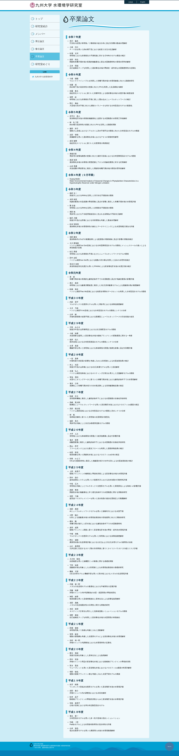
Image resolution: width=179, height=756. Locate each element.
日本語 (130, 2)
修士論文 (39, 49)
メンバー (40, 34)
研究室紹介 (41, 26)
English (142, 2)
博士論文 (39, 41)
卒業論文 (39, 56)
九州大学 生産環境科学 (44, 77)
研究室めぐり (42, 64)
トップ (39, 18)
